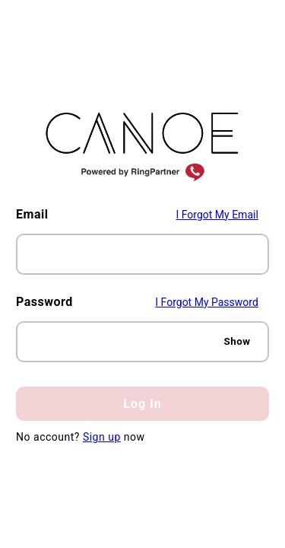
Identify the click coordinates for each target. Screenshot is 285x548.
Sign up (102, 437)
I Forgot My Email (217, 215)
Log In (142, 404)
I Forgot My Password (206, 302)
